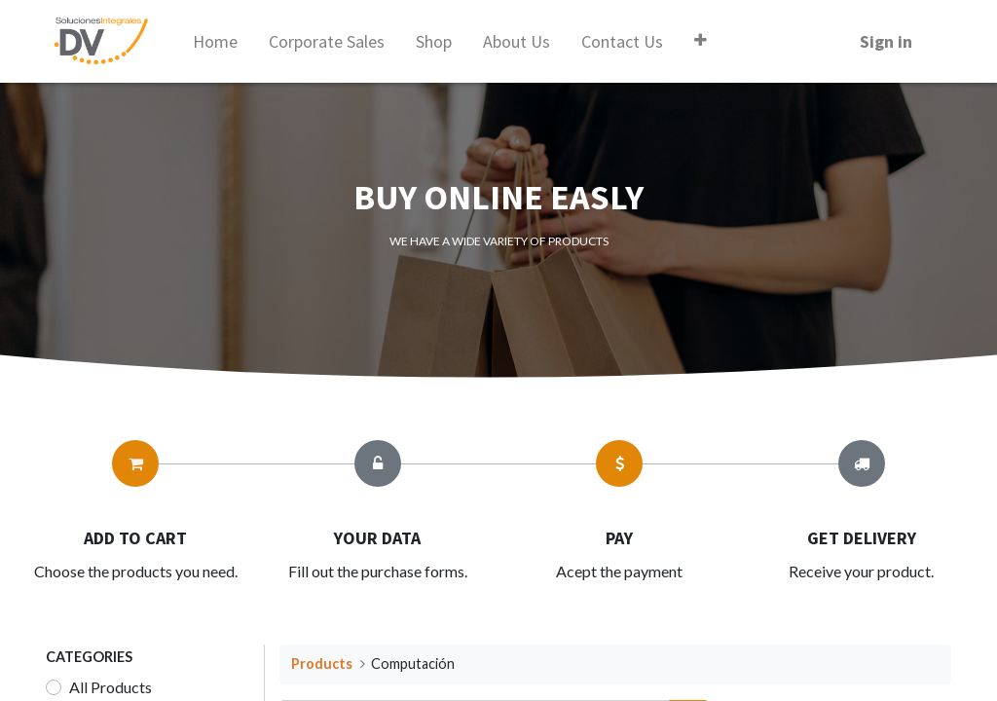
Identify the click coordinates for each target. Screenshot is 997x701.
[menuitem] (215, 41)
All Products (110, 687)
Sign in (886, 41)
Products (321, 663)
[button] (700, 39)
